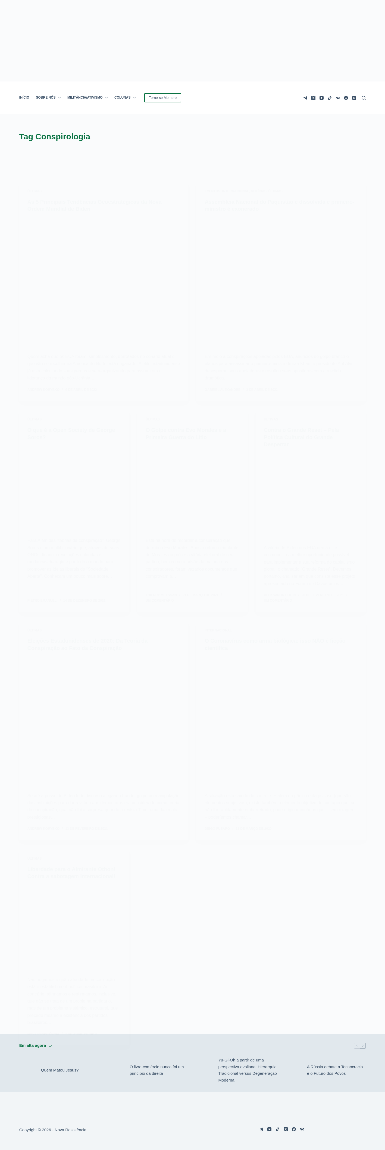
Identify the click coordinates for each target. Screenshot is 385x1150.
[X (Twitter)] (313, 98)
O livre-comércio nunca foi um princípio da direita (157, 1068)
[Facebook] (346, 98)
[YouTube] (322, 98)
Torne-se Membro (163, 98)
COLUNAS (126, 98)
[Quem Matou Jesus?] (27, 1069)
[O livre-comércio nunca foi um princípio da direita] (116, 1069)
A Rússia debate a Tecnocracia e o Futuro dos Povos (335, 1068)
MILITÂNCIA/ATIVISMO (88, 98)
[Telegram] (305, 98)
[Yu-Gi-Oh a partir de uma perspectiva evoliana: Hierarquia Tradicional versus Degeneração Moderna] (204, 1069)
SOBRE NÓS (49, 98)
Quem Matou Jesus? (60, 1068)
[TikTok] (330, 98)
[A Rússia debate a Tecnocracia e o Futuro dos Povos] (293, 1069)
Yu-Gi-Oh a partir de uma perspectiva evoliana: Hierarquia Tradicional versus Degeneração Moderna (247, 1068)
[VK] (338, 98)
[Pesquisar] (364, 98)
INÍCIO (24, 97)
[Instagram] (354, 98)
